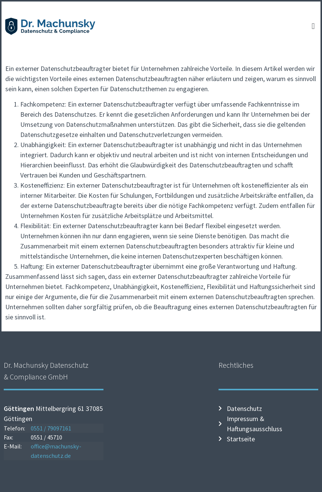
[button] (313, 26)
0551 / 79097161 (51, 428)
